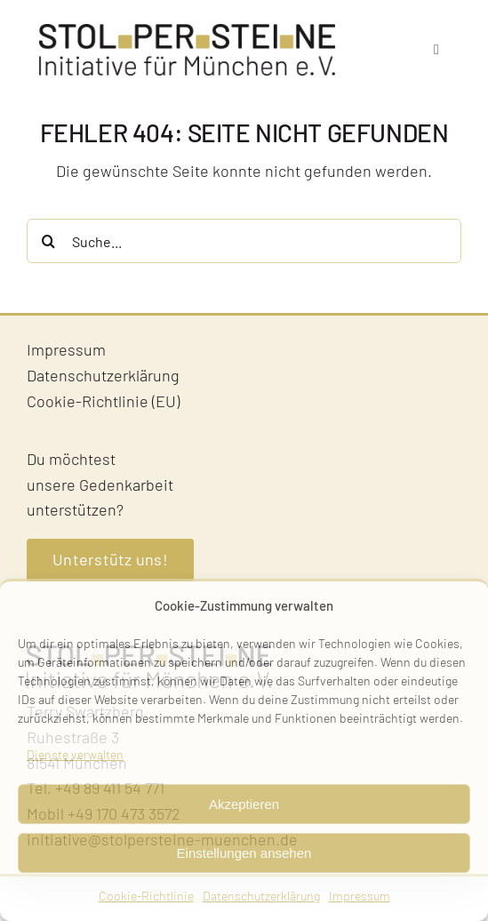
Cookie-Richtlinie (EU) (103, 401)
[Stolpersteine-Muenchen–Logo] (187, 32)
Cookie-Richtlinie (146, 895)
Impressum (359, 895)
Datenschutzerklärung (261, 895)
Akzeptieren (244, 804)
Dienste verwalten (75, 754)
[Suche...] (244, 241)
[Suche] (49, 241)
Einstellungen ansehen (244, 853)
